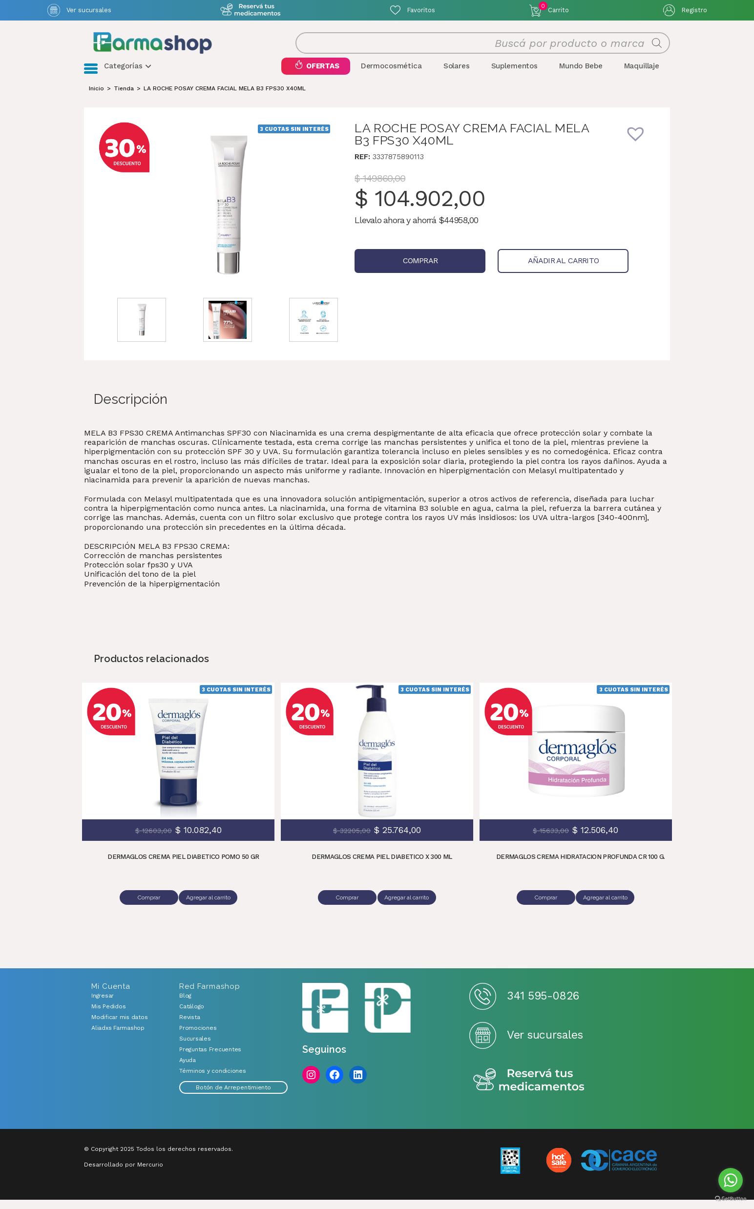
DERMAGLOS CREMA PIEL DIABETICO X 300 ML (382, 870)
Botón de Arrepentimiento (233, 1096)
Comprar (407, 274)
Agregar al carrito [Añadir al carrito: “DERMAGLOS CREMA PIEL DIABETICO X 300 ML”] (408, 910)
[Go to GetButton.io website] (730, 1199)
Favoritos (421, 10)
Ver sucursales (88, 10)
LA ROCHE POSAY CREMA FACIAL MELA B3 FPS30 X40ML (225, 101)
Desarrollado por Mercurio (123, 1173)
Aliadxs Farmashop (118, 1037)
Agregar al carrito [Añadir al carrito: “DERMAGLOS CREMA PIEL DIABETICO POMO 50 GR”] (210, 910)
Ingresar (102, 1004)
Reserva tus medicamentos (529, 1089)
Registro (694, 10)
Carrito (554, 7)
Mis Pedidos (108, 1015)
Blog (185, 1004)
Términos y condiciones (212, 1080)
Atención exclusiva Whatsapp (251, 10)
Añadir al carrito (524, 274)
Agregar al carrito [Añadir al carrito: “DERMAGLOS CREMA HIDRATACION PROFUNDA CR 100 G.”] (607, 910)
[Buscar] (657, 50)
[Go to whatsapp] (730, 1180)
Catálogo (191, 1015)
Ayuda (187, 1069)
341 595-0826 (543, 1005)
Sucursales (195, 1047)
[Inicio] (96, 101)
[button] (642, 153)
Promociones (197, 1037)
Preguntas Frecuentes (210, 1058)
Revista (189, 1026)
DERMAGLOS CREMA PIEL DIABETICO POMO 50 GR (183, 870)
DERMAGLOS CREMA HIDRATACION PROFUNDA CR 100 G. (580, 870)
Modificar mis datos (119, 1026)
